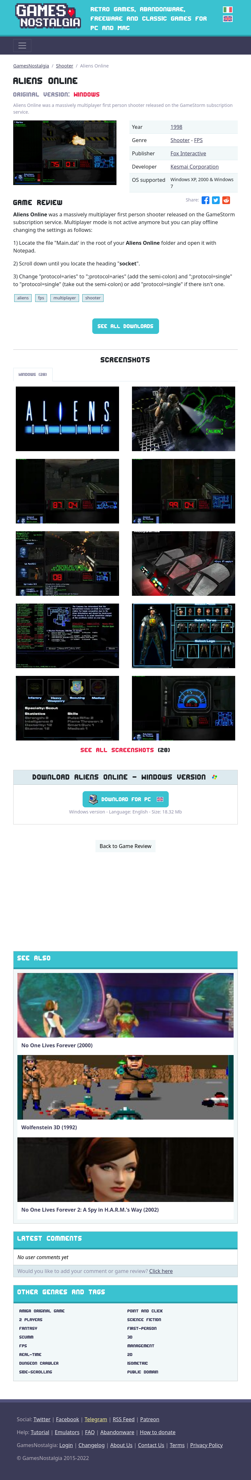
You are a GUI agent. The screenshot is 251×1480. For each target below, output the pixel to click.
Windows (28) (33, 374)
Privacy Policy (206, 1445)
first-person (142, 1328)
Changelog (91, 1445)
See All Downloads (126, 326)
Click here (161, 1271)
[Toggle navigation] (22, 45)
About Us (121, 1445)
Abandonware (117, 1432)
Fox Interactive (188, 153)
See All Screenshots (117, 750)
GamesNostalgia (31, 66)
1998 (177, 126)
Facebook (67, 1419)
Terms (177, 1445)
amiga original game (42, 1311)
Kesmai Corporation (195, 166)
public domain (142, 1372)
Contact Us (151, 1445)
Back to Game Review (125, 846)
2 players (31, 1319)
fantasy (28, 1328)
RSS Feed (124, 1419)
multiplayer (65, 298)
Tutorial (40, 1432)
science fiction (144, 1319)
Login (66, 1445)
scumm (26, 1337)
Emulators (67, 1432)
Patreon (149, 1419)
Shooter (64, 66)
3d (130, 1337)
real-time (30, 1354)
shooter (92, 298)
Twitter (42, 1419)
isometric (137, 1363)
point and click (145, 1311)
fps (41, 298)
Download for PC (125, 799)
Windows (87, 94)
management (141, 1345)
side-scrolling (35, 1372)
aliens (23, 298)
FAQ (90, 1432)
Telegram (96, 1419)
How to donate (158, 1432)
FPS (198, 140)
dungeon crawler (39, 1363)
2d (130, 1354)
